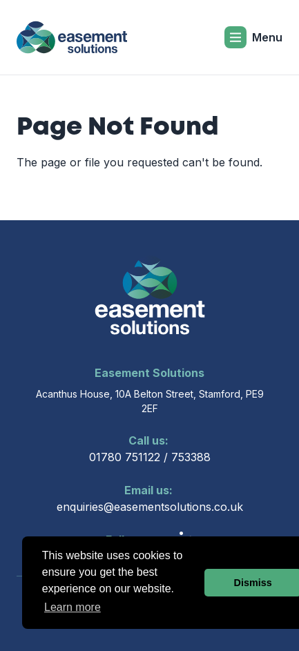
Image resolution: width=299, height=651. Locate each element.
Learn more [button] (72, 607)
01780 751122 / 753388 (150, 448)
